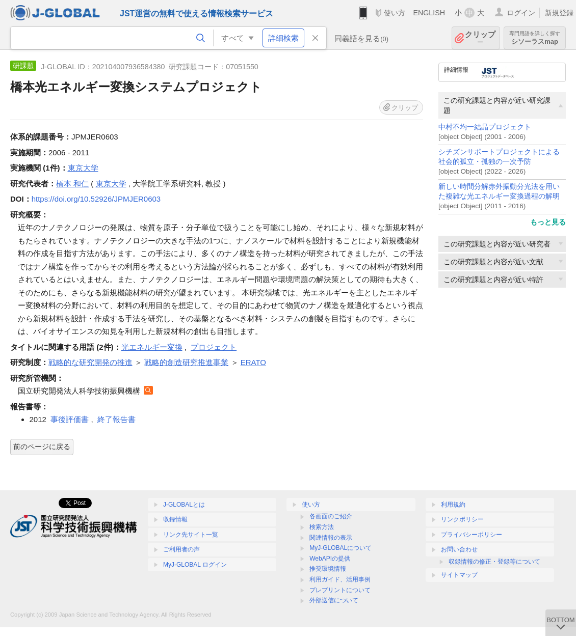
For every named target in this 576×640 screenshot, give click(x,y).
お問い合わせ (459, 549)
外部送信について (333, 600)
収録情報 (175, 519)
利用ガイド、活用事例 (340, 579)
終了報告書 (116, 419)
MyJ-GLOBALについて (340, 547)
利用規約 (453, 504)
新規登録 (559, 13)
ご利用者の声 (181, 549)
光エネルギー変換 (151, 347)
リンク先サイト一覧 (190, 534)
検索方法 (321, 527)
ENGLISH (429, 13)
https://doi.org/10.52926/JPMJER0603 (96, 198)
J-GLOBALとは (184, 504)
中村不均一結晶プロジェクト (484, 127)
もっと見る (548, 222)
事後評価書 (69, 419)
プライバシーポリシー (471, 534)
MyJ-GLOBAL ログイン (195, 564)
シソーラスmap (534, 38)
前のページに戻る (41, 446)
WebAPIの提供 (329, 558)
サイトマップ (459, 574)
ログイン (521, 13)
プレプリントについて (340, 590)
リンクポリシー (462, 519)
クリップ (480, 38)
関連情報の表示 (330, 537)
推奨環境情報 (327, 568)
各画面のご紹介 (330, 516)
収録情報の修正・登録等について (494, 561)
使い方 (394, 13)
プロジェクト (214, 347)
